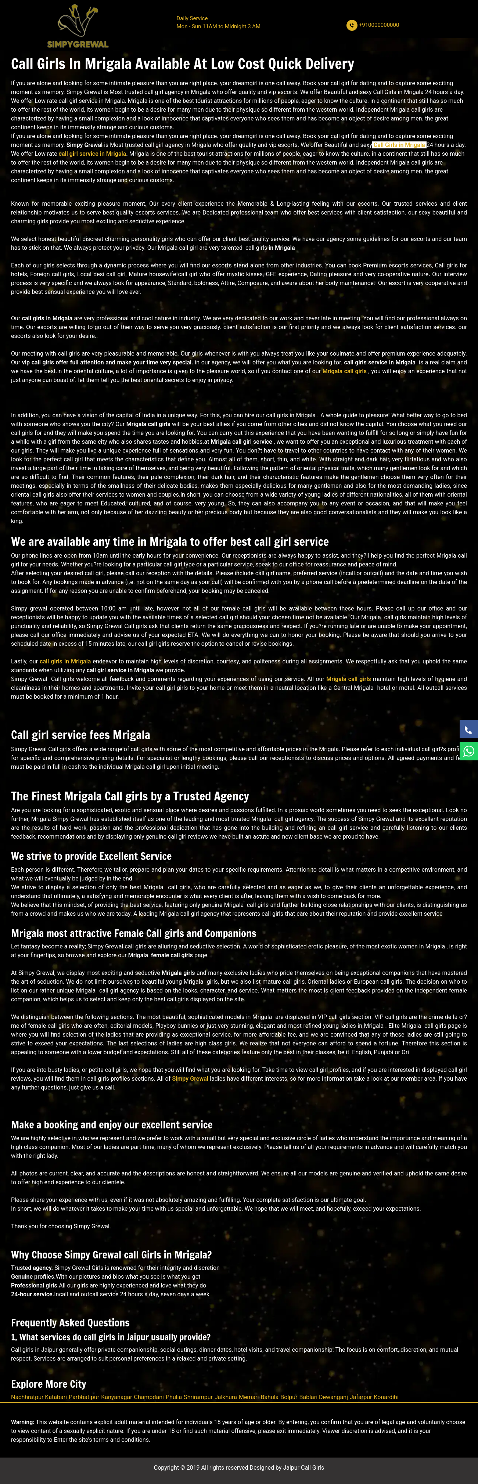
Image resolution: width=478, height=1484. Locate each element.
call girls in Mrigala (65, 661)
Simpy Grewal (190, 1078)
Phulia (174, 1397)
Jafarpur (361, 1397)
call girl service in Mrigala (92, 153)
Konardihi (386, 1397)
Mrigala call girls (345, 371)
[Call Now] (469, 729)
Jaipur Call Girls (303, 1467)
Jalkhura (226, 1397)
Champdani (149, 1397)
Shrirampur (198, 1397)
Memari (249, 1397)
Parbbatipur (84, 1397)
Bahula (269, 1397)
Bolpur (288, 1397)
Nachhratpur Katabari (39, 1397)
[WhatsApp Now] (469, 751)
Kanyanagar (116, 1397)
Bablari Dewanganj (323, 1397)
